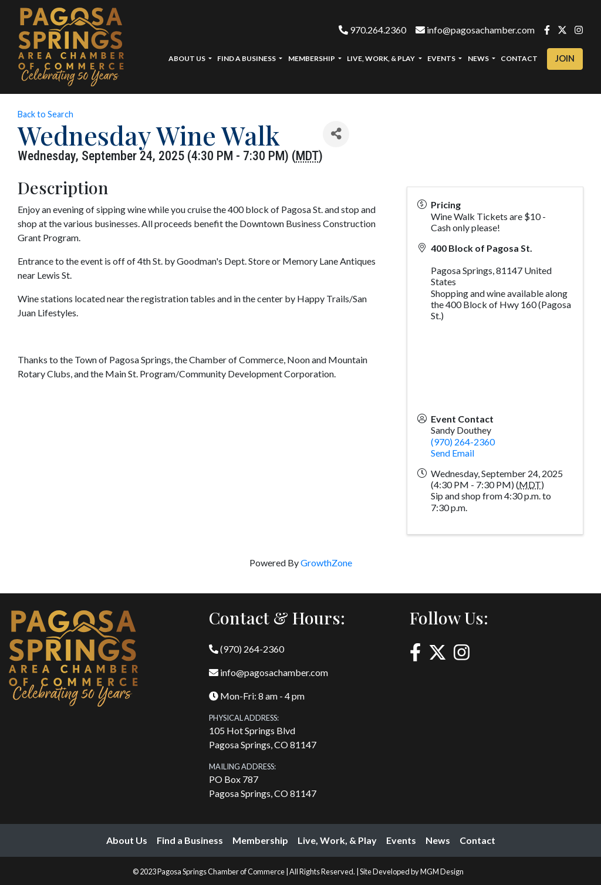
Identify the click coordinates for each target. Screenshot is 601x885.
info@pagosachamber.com (475, 29)
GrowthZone (326, 562)
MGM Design (442, 871)
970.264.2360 (372, 29)
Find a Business (190, 840)
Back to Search (45, 114)
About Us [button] (187, 58)
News (438, 840)
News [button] (479, 58)
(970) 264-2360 (463, 441)
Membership (260, 840)
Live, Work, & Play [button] (381, 58)
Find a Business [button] (247, 58)
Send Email (452, 452)
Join (565, 58)
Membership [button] (312, 58)
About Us (126, 840)
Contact (519, 58)
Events (401, 840)
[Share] (336, 134)
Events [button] (442, 58)
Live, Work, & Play (337, 840)
